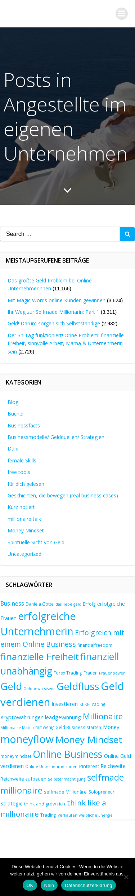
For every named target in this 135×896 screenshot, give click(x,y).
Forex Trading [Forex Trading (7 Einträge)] (68, 673)
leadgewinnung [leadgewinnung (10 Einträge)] (63, 717)
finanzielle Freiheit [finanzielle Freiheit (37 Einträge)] (39, 656)
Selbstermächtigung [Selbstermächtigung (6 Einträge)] (66, 779)
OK (29, 885)
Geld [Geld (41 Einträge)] (11, 686)
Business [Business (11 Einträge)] (12, 603)
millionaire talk (24, 518)
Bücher (16, 413)
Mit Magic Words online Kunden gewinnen (56, 300)
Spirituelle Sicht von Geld (36, 542)
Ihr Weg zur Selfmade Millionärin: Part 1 (53, 311)
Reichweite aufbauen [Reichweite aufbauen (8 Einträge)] (23, 779)
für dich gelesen (26, 483)
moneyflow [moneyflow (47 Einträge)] (27, 739)
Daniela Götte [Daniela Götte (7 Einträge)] (40, 604)
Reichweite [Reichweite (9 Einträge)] (113, 766)
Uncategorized (24, 553)
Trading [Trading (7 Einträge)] (48, 815)
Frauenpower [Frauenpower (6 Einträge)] (112, 673)
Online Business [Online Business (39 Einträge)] (67, 754)
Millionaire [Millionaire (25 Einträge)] (103, 716)
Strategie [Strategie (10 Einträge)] (11, 803)
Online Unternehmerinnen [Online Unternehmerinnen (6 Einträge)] (51, 766)
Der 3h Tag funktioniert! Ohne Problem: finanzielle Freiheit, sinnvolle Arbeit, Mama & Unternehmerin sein (66, 343)
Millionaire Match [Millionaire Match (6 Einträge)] (17, 727)
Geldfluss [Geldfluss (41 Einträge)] (78, 686)
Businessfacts (24, 425)
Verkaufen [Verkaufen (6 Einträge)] (67, 815)
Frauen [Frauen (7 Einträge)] (91, 673)
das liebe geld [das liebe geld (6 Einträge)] (68, 604)
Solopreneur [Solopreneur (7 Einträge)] (101, 792)
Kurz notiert (21, 507)
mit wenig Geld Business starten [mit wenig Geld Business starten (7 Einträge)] (68, 727)
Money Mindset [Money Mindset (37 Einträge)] (88, 739)
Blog (13, 402)
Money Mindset (26, 530)
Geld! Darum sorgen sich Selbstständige (54, 323)
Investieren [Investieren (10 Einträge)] (64, 703)
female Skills (22, 460)
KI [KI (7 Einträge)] (81, 704)
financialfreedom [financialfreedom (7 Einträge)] (94, 645)
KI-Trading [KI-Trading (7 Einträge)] (95, 704)
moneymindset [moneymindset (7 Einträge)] (15, 756)
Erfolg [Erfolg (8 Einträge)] (89, 604)
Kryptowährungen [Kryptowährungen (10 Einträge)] (22, 717)
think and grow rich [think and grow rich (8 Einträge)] (44, 803)
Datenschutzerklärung (88, 885)
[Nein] (126, 876)
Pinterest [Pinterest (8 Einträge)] (89, 766)
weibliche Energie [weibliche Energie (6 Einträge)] (96, 815)
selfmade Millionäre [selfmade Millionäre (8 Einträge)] (65, 792)
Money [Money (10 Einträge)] (111, 726)
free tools (19, 472)
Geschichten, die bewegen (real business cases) (63, 495)
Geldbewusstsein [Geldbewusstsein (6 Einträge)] (39, 688)
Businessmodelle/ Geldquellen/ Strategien (56, 437)
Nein (49, 885)
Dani (13, 448)
